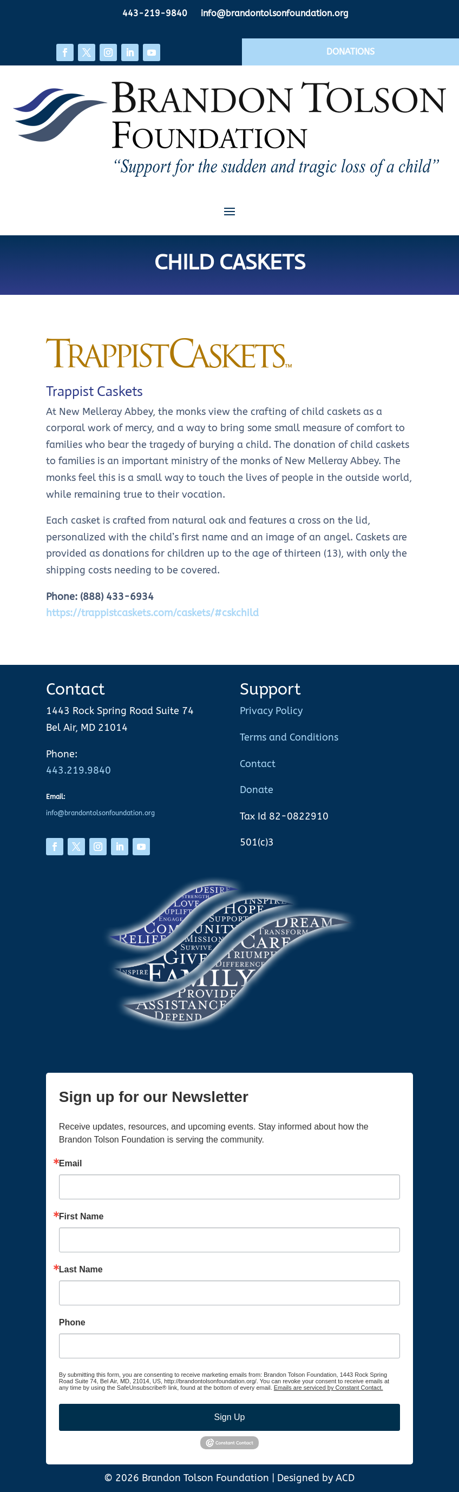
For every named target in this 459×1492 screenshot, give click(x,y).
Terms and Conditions (289, 737)
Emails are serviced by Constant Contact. (328, 1387)
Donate (256, 790)
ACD (345, 1478)
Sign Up (229, 1417)
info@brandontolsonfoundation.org (274, 13)
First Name (81, 1216)
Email (70, 1163)
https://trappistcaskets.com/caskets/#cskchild (152, 613)
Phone (72, 1322)
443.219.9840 (78, 770)
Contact (258, 764)
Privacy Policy (271, 711)
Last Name (81, 1269)
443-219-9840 (154, 13)
